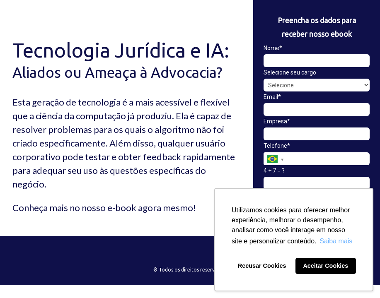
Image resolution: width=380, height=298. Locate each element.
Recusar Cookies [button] (262, 265)
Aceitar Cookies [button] (325, 265)
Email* (272, 97)
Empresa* (277, 121)
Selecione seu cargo (290, 72)
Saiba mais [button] (335, 241)
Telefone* (277, 145)
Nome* (273, 48)
